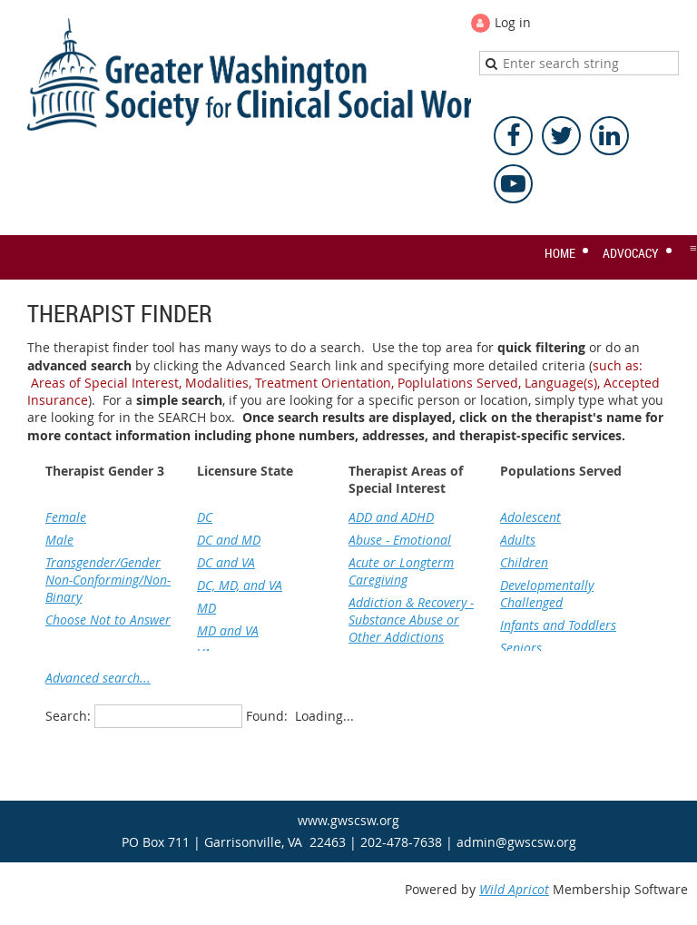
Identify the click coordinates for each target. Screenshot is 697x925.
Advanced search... (98, 677)
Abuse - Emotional (399, 539)
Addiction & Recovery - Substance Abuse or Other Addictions (411, 619)
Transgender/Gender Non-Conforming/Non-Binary (108, 579)
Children (524, 562)
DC (204, 517)
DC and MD (228, 539)
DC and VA (226, 562)
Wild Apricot (514, 889)
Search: (68, 715)
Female (65, 517)
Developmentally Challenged (547, 593)
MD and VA (228, 630)
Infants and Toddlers (558, 625)
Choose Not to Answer (108, 619)
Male (59, 539)
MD (206, 607)
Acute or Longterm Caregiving (401, 571)
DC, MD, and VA (239, 585)
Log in (513, 22)
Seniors (521, 647)
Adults (517, 539)
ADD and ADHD (391, 517)
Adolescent (530, 517)
